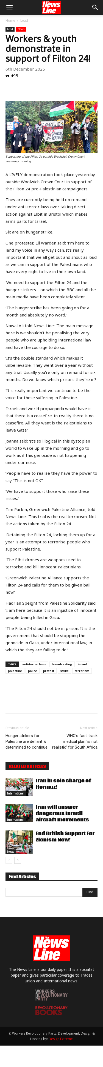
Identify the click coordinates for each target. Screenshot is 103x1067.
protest (48, 671)
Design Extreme (61, 1039)
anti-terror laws (34, 664)
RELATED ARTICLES (27, 766)
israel (82, 664)
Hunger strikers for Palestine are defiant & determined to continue (26, 741)
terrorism (82, 671)
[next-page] (17, 860)
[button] (9, 7)
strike (64, 671)
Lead (24, 20)
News (21, 29)
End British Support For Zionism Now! (65, 836)
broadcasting (62, 664)
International (15, 793)
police (32, 671)
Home (10, 20)
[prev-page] (8, 860)
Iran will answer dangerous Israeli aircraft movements (62, 813)
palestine (15, 671)
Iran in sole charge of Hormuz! (63, 784)
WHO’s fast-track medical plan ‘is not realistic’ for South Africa (75, 741)
